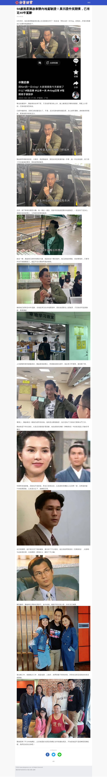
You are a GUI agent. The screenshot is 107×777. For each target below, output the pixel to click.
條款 (28, 769)
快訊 (89, 2)
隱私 (31, 769)
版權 (34, 769)
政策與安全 (24, 769)
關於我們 (18, 769)
